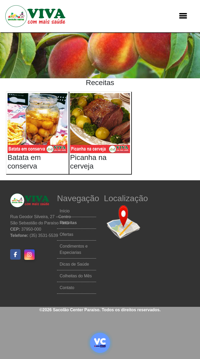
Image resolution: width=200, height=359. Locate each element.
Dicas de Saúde (74, 264)
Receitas (68, 222)
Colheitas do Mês (76, 276)
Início (65, 211)
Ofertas (66, 234)
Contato (67, 287)
